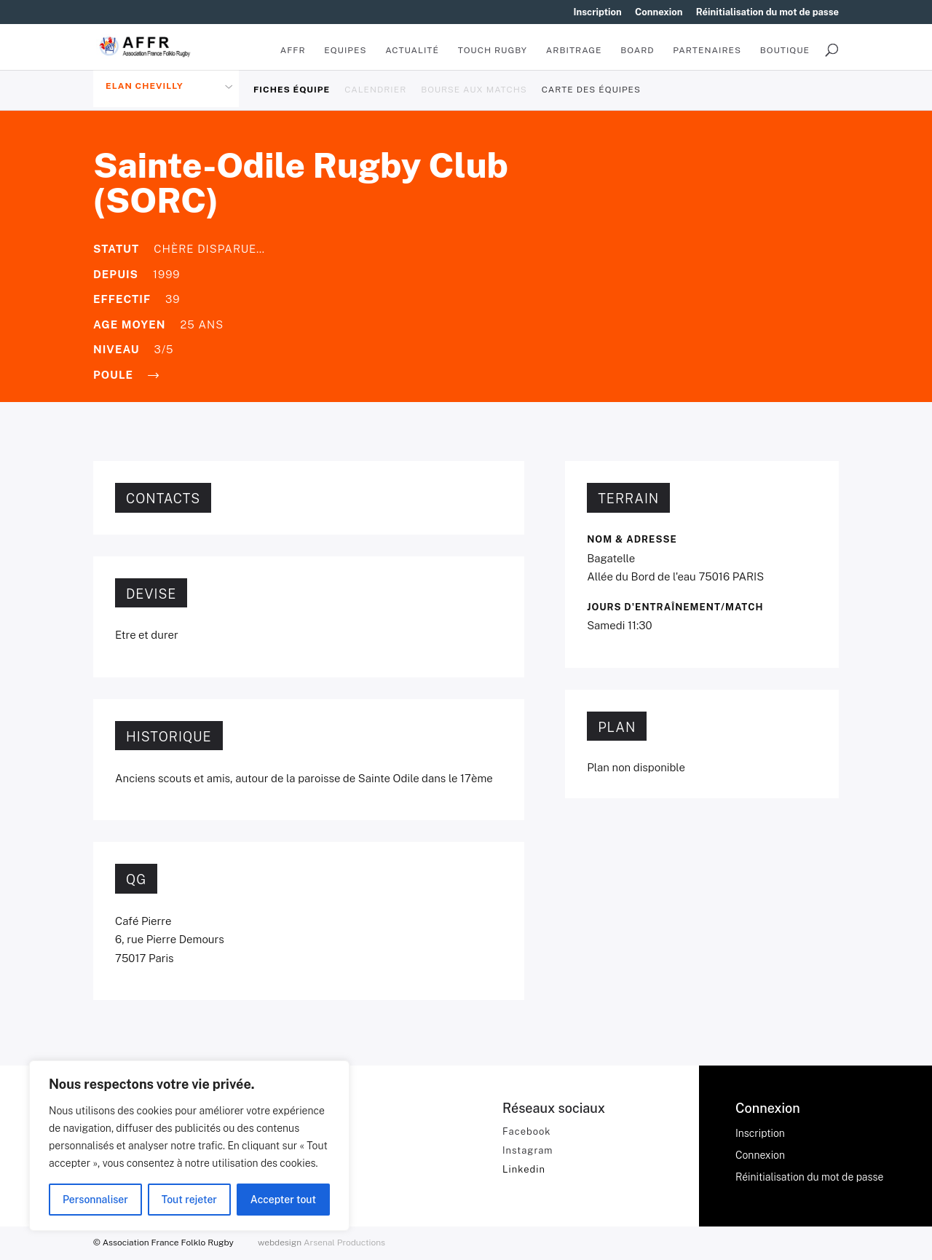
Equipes (345, 50)
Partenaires (707, 50)
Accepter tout (283, 1199)
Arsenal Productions (344, 1242)
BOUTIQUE (785, 50)
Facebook (526, 1131)
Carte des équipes (591, 89)
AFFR (293, 50)
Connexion (659, 12)
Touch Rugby (492, 50)
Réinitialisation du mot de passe (767, 12)
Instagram (527, 1150)
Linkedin (523, 1169)
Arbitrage (574, 50)
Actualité (412, 50)
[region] (189, 1145)
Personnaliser (95, 1199)
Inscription (598, 12)
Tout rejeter (189, 1199)
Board (637, 50)
